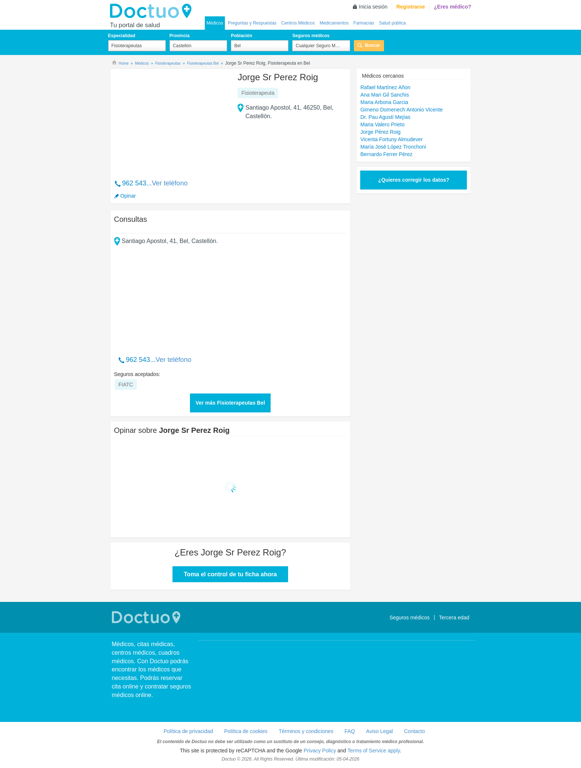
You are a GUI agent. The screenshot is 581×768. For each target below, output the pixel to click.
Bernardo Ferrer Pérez (386, 154)
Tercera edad (454, 617)
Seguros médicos (310, 35)
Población (241, 35)
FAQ (350, 731)
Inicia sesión (373, 7)
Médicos (215, 23)
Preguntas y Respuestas (252, 23)
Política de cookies (246, 731)
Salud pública (392, 23)
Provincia (180, 35)
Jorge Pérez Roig (380, 132)
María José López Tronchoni (393, 147)
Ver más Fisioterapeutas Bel (230, 403)
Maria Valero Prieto (382, 124)
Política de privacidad (188, 731)
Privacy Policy (320, 751)
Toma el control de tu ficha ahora (230, 574)
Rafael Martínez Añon (385, 87)
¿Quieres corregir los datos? (413, 180)
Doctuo (153, 11)
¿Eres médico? (452, 7)
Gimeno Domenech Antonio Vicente (401, 110)
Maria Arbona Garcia (384, 102)
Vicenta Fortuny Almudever (391, 139)
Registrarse (410, 7)
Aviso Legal (379, 731)
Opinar (128, 196)
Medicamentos (334, 23)
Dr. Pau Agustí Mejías (385, 117)
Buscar (372, 45)
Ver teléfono (170, 183)
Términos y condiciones (306, 731)
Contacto (414, 731)
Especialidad (121, 35)
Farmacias (364, 23)
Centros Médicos (298, 23)
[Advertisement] (171, 120)
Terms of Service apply (374, 751)
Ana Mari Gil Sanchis (384, 95)
